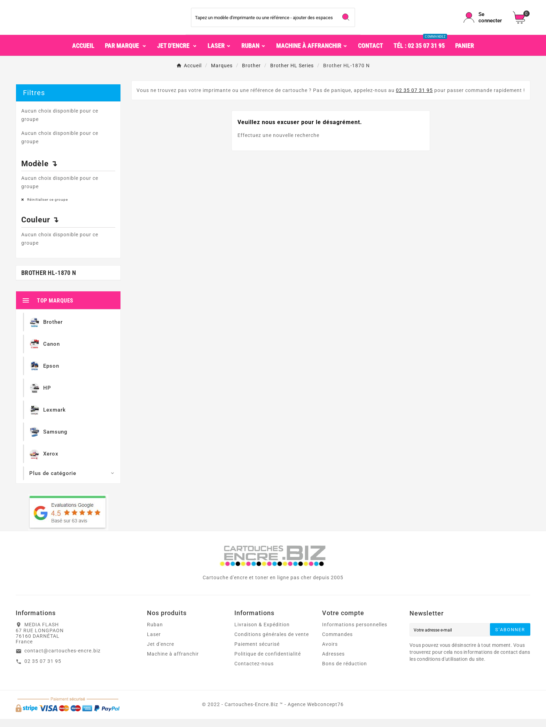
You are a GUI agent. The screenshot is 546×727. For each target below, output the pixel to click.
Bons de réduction (344, 671)
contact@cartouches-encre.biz (62, 658)
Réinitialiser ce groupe (47, 207)
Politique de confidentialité (267, 662)
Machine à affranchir (173, 662)
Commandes (337, 642)
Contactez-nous (254, 671)
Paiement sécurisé (257, 652)
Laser (154, 642)
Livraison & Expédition (262, 632)
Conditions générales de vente (271, 642)
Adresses (333, 662)
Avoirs (330, 652)
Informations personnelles (354, 632)
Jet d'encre (160, 652)
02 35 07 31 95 (414, 98)
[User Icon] (484, 21)
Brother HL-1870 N (48, 280)
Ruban (155, 632)
